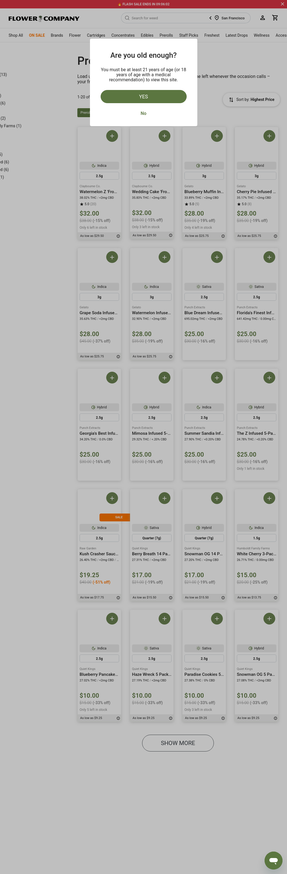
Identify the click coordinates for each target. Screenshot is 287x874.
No (143, 113)
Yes (143, 97)
